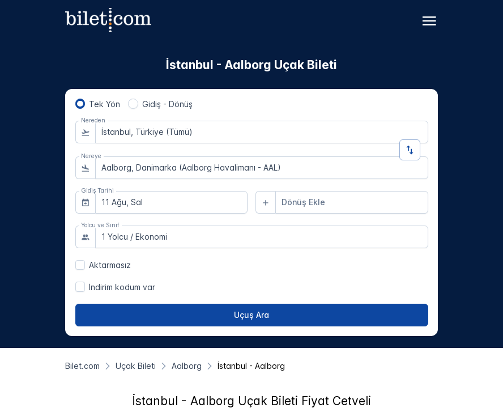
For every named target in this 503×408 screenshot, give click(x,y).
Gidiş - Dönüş (167, 104)
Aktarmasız (110, 265)
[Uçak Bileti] (136, 366)
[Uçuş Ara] (251, 315)
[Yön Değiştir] (409, 149)
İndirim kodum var (122, 287)
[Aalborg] (187, 366)
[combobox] (261, 132)
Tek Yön (104, 104)
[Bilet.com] (82, 366)
